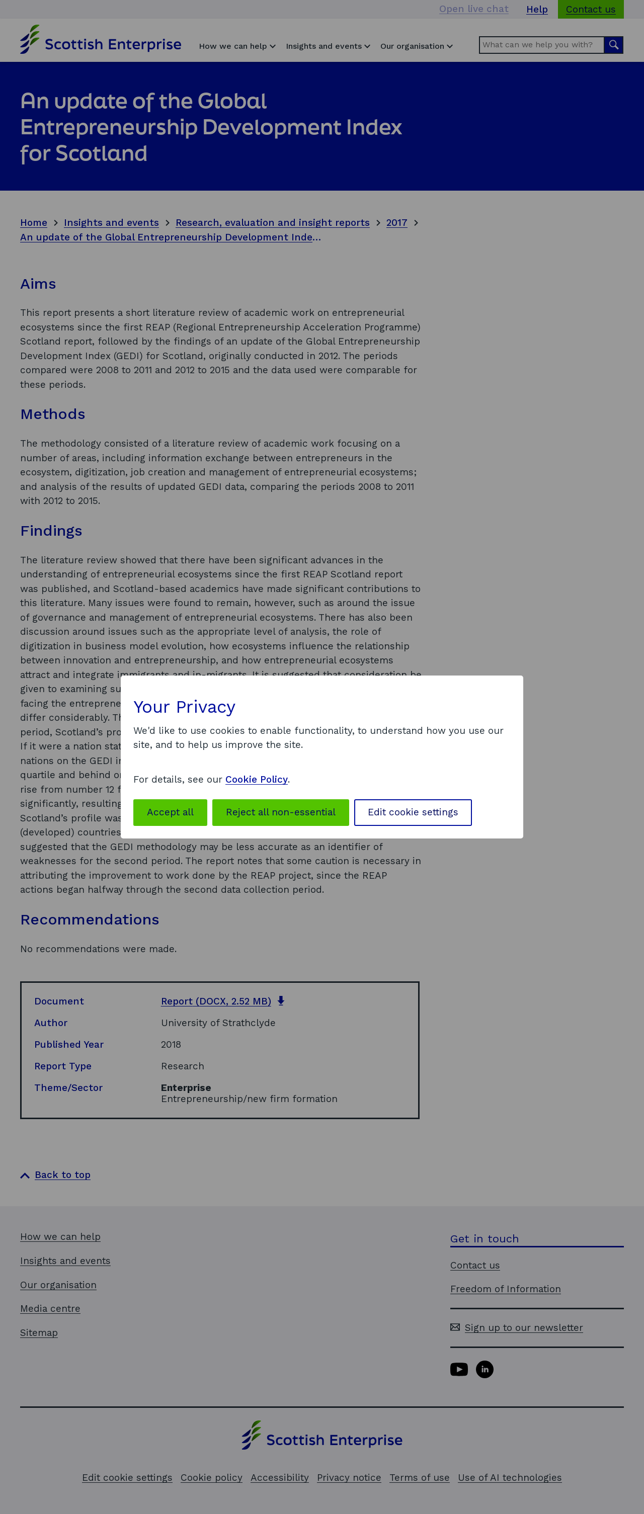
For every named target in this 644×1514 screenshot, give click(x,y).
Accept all (170, 812)
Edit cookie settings (413, 812)
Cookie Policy (256, 779)
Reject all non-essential (281, 812)
